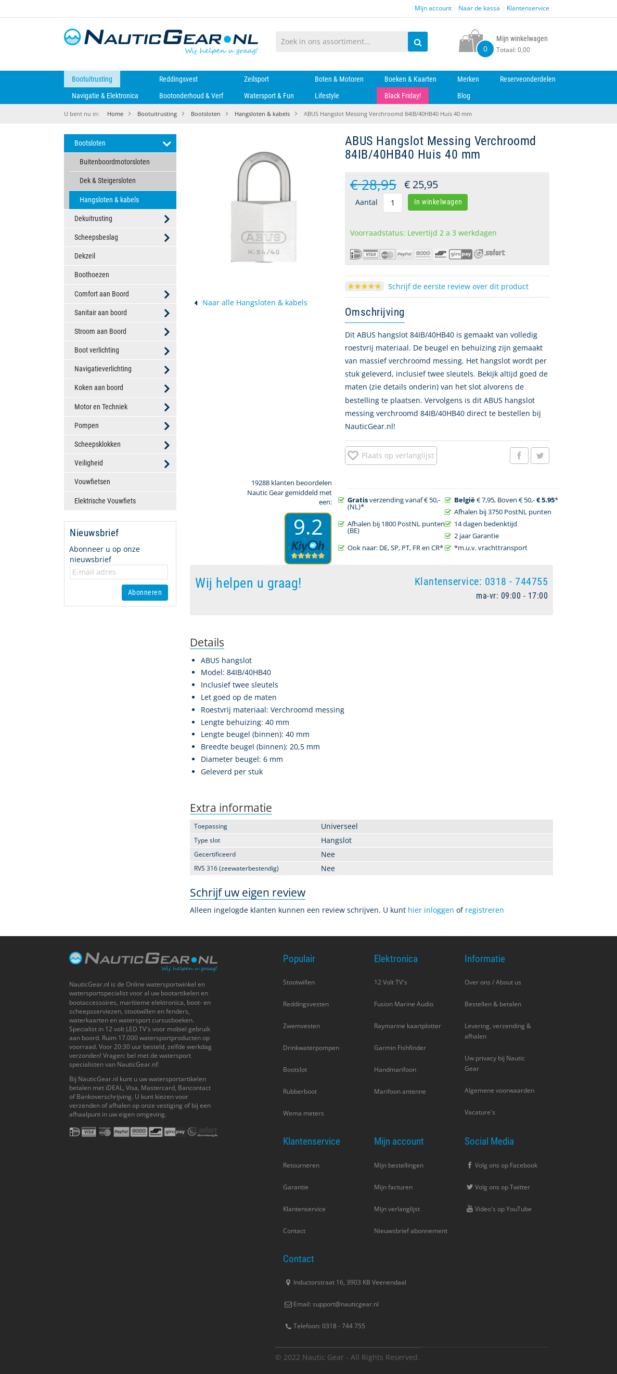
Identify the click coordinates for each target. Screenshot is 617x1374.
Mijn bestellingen (398, 1165)
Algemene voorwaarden (499, 1090)
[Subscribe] (145, 593)
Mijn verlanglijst (397, 1208)
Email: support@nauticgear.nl (331, 1304)
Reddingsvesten (306, 1004)
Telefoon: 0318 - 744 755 (324, 1325)
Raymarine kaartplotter (407, 1025)
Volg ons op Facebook (501, 1165)
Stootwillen (299, 982)
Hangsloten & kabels (262, 114)
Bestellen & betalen (493, 1004)
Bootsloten (206, 114)
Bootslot (295, 1069)
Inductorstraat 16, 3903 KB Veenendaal (344, 1282)
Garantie (295, 1187)
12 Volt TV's (390, 982)
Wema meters (303, 1113)
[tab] (207, 642)
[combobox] (352, 41)
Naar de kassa (479, 8)
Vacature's (480, 1112)
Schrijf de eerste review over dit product (458, 286)
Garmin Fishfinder (400, 1047)
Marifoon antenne (400, 1091)
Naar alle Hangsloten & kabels (254, 302)
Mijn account (433, 8)
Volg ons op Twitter (497, 1187)
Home (115, 114)
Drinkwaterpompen (311, 1047)
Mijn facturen (393, 1187)
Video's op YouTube (498, 1208)
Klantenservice (528, 8)
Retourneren (301, 1165)
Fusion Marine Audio (403, 1004)
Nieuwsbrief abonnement (410, 1230)
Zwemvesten (301, 1025)
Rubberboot (300, 1091)
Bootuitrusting (157, 114)
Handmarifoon (395, 1069)
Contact (294, 1230)
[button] (391, 455)
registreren (484, 910)
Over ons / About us (493, 982)
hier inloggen (431, 910)
